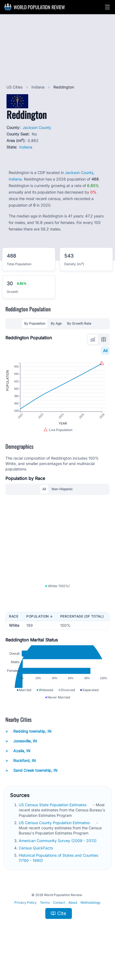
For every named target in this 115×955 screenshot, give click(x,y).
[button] (107, 7)
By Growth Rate (79, 323)
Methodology (91, 904)
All (105, 350)
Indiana (38, 87)
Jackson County (37, 127)
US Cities (15, 87)
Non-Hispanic (62, 490)
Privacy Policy (25, 904)
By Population (34, 323)
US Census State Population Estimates (53, 806)
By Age (56, 323)
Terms (45, 904)
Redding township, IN (28, 732)
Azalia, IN (17, 752)
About (72, 904)
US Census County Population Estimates (55, 823)
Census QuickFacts (36, 849)
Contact (59, 904)
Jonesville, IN (21, 742)
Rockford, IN (20, 762)
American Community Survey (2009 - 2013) (58, 841)
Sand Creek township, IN (31, 771)
